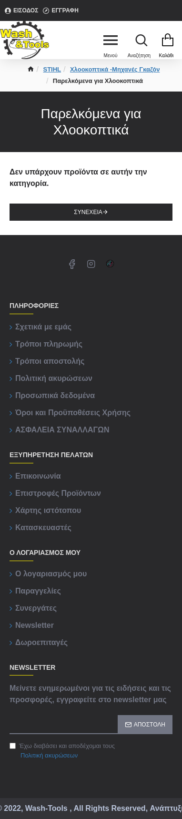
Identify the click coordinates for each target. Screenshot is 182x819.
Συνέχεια (88, 212)
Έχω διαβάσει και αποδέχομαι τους (62, 751)
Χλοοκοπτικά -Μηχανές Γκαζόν (115, 69)
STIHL (52, 69)
